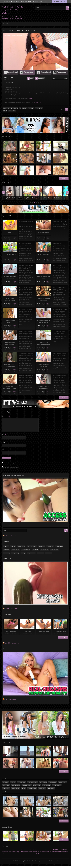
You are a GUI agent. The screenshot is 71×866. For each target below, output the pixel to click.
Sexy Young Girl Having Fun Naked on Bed (27, 146)
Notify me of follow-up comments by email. (13, 465)
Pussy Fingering (54, 551)
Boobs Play (32, 852)
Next (67, 192)
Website (4, 452)
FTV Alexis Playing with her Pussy (44, 158)
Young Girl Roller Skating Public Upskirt (52, 193)
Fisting (30, 855)
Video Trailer (48, 555)
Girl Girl (25, 852)
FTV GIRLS (7, 1)
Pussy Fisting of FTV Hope (10, 170)
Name (4, 437)
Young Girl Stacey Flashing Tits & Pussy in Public (32, 193)
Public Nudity (6, 108)
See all (64, 178)
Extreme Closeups (60, 852)
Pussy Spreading (32, 853)
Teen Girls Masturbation (11, 645)
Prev (3, 192)
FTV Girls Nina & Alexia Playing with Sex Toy (27, 158)
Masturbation (6, 551)
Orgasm (43, 853)
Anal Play (13, 548)
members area (30, 98)
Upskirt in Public (11, 110)
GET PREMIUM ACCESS (59, 1)
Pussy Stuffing (15, 555)
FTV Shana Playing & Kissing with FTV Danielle (10, 146)
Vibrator (59, 853)
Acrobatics (6, 548)
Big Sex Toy (38, 853)
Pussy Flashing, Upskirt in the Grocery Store (10, 158)
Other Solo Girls (15, 551)
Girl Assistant (42, 548)
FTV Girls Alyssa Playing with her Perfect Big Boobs (60, 158)
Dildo (50, 853)
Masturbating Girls (10, 701)
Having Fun (37, 852)
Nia (20, 108)
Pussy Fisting (7, 555)
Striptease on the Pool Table (60, 146)
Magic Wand (54, 853)
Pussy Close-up (44, 551)
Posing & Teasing (26, 551)
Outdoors (24, 108)
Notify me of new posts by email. (11, 469)
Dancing (9, 853)
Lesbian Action (59, 548)
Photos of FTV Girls (10, 538)
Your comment (6, 416)
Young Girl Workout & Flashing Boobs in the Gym (12, 193)
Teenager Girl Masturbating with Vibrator (60, 170)
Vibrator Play (40, 555)
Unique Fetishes (31, 555)
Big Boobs (4, 852)
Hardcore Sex (50, 548)
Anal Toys (47, 853)
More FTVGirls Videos (11, 611)
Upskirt (5, 110)
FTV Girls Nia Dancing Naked (44, 146)
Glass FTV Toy (14, 855)
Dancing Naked (21, 548)
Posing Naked (9, 852)
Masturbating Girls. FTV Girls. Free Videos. (12, 10)
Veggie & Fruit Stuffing (6, 855)
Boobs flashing (14, 108)
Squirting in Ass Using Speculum (44, 170)
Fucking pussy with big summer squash (27, 170)
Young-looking (5, 853)
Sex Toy (23, 555)
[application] (35, 51)
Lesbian (26, 855)
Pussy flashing (39, 108)
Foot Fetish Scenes (31, 548)
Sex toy (19, 853)
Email (4, 444)
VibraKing (15, 852)
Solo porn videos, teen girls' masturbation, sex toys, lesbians (13, 17)
